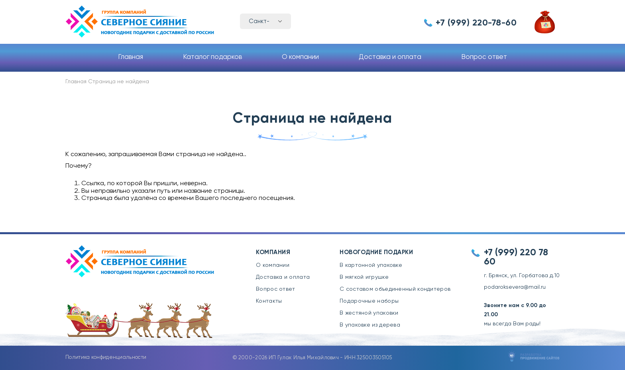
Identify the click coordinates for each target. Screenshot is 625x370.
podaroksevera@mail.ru (515, 287)
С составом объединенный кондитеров (395, 289)
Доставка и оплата (390, 57)
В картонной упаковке (371, 265)
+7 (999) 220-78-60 (476, 23)
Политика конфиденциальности (105, 357)
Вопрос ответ (484, 57)
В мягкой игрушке (364, 277)
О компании (300, 57)
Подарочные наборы (369, 301)
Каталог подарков (212, 57)
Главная (130, 57)
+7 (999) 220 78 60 (516, 257)
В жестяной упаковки (369, 313)
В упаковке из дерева (370, 325)
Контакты (269, 301)
